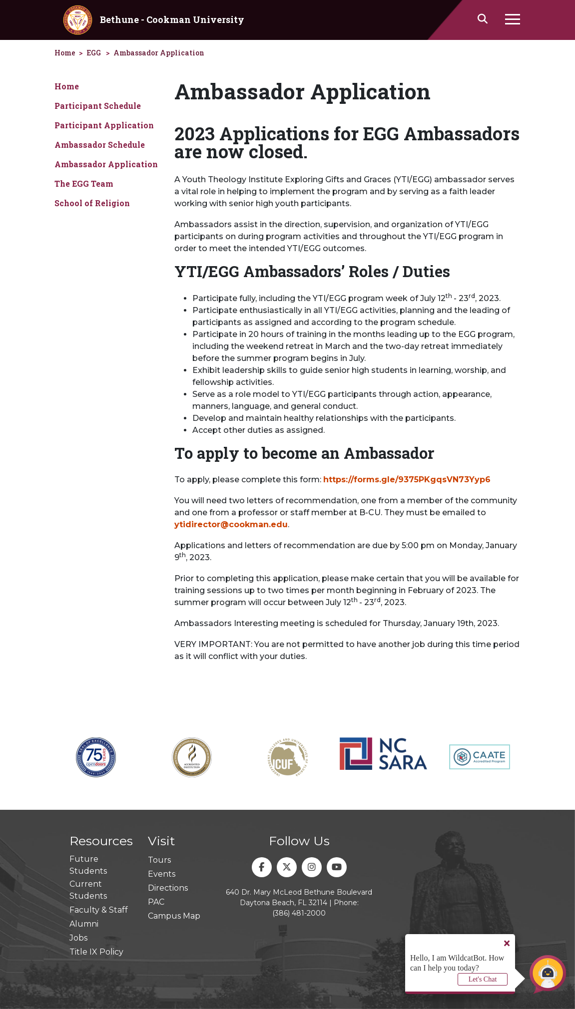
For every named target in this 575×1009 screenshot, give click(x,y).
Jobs (78, 938)
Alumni (83, 924)
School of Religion (92, 203)
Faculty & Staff (98, 910)
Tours (159, 860)
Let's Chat (483, 979)
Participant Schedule (97, 105)
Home (66, 86)
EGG (93, 52)
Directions (168, 888)
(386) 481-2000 (299, 913)
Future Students (88, 865)
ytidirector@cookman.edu (231, 524)
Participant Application (104, 125)
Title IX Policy (96, 952)
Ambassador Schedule (99, 144)
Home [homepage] (64, 52)
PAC (156, 902)
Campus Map (174, 916)
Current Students (88, 890)
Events (161, 874)
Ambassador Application (158, 52)
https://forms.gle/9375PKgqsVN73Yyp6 (407, 479)
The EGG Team (83, 183)
